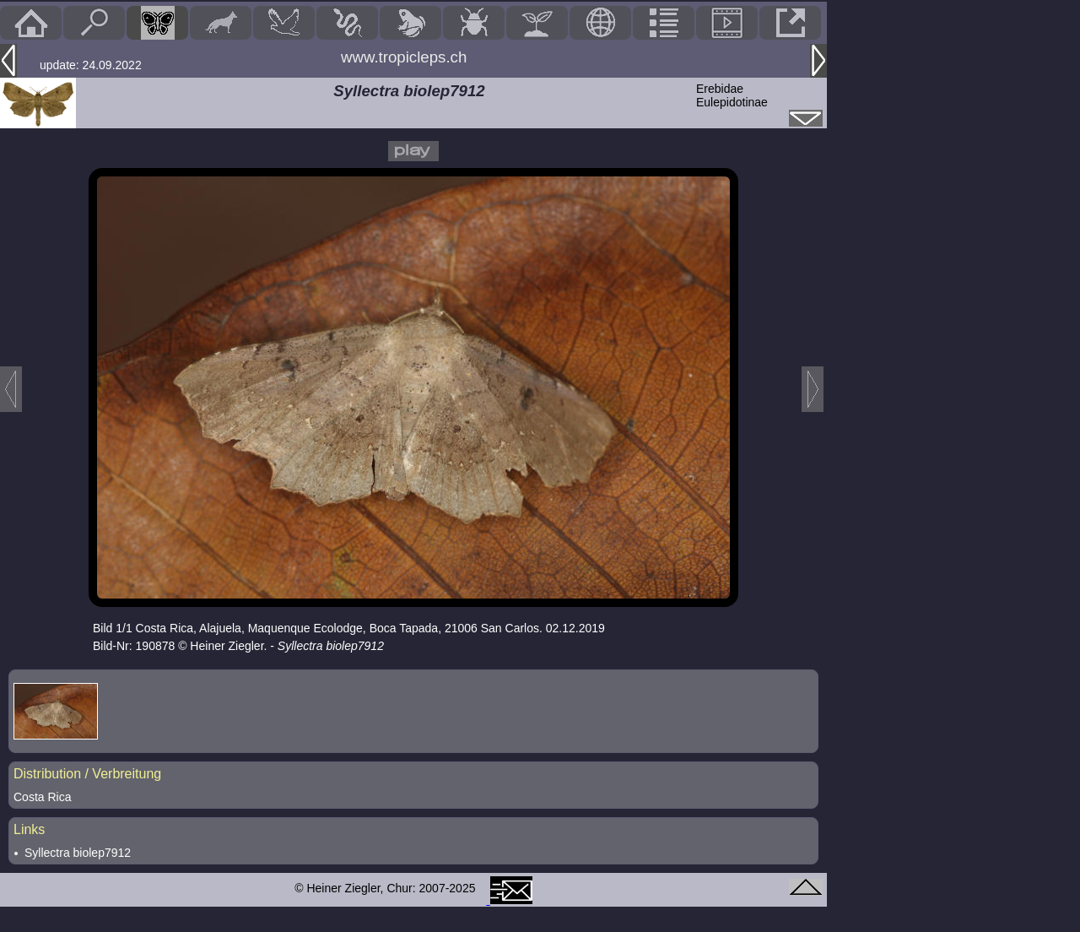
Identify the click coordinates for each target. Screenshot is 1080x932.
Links (29, 829)
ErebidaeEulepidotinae (732, 95)
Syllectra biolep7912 (77, 852)
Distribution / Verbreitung (87, 774)
